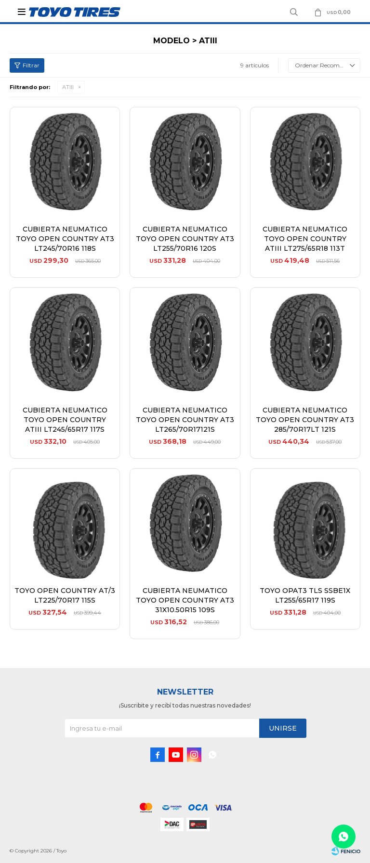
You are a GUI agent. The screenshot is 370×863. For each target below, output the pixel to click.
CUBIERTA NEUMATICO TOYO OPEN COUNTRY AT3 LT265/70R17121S (185, 420)
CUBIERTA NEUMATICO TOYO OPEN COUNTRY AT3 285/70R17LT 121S (305, 420)
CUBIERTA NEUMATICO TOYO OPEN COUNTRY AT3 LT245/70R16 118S (65, 239)
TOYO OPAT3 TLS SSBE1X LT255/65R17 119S (305, 595)
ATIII (68, 87)
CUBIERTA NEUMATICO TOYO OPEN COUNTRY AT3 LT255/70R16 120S (185, 239)
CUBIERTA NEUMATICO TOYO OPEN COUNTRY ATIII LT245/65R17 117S (65, 420)
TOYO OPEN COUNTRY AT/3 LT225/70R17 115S (64, 595)
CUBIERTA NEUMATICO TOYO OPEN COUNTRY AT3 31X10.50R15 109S (185, 600)
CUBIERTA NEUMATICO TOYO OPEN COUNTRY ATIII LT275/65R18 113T (305, 239)
